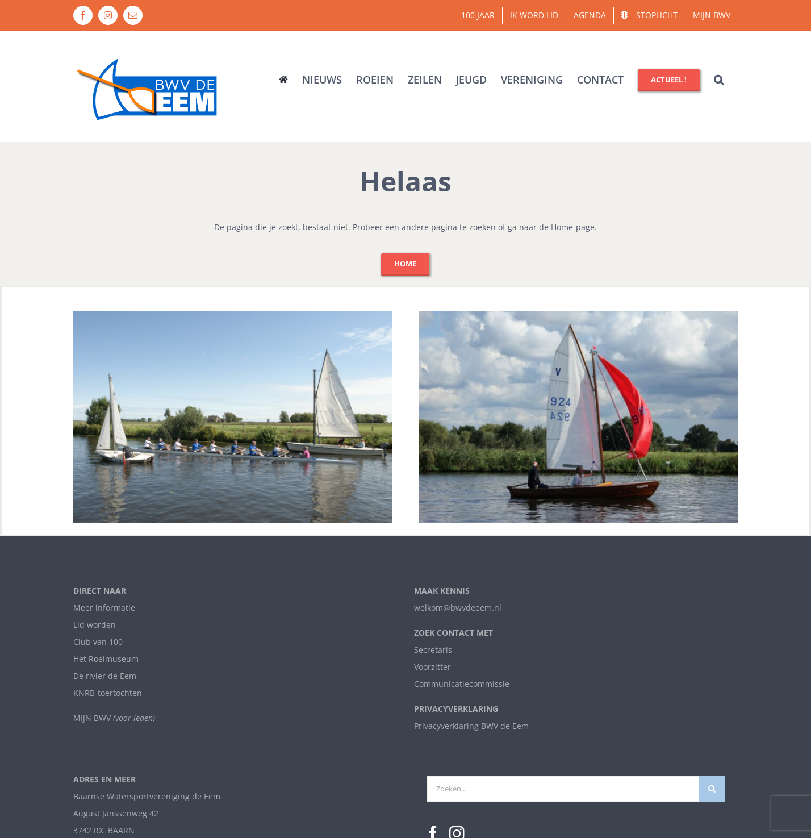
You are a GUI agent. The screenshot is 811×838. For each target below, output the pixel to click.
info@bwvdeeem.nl (110, 608)
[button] (719, 79)
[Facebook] (433, 578)
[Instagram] (457, 578)
